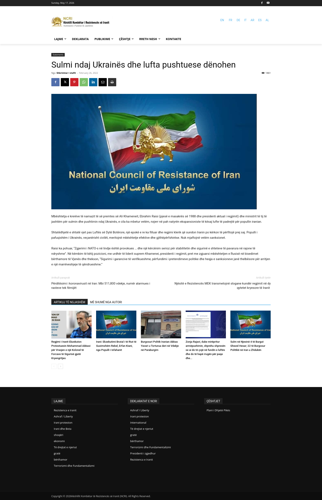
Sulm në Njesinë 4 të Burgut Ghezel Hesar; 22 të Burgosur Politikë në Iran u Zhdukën (247, 345)
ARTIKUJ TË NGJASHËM (69, 302)
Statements (58, 54)
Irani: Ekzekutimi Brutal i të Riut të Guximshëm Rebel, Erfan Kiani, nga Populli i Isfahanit (116, 345)
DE (238, 20)
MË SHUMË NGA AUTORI (106, 302)
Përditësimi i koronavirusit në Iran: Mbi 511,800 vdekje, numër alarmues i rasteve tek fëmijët (100, 286)
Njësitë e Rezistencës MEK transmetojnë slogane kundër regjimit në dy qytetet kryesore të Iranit (223, 286)
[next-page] (60, 366)
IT (245, 20)
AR (252, 20)
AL (267, 20)
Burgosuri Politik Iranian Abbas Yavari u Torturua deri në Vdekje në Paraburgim (160, 345)
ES (260, 20)
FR (230, 20)
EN (222, 20)
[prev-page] (53, 366)
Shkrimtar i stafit (66, 72)
